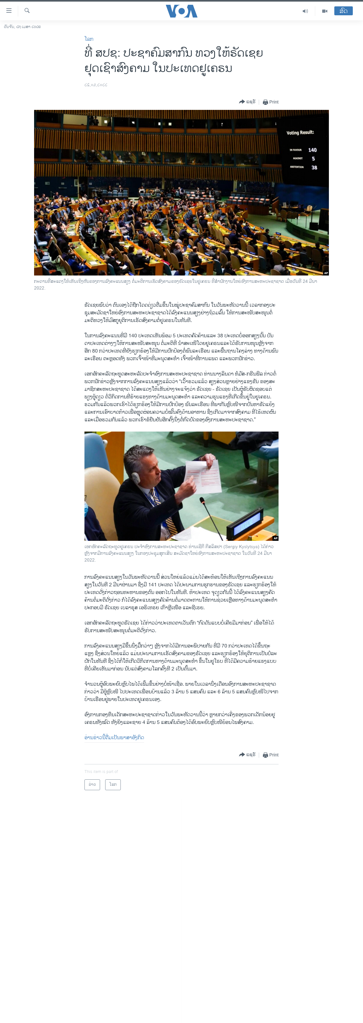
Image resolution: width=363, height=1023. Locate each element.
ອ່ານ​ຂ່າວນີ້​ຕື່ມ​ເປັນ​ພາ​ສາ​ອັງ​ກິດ (114, 737)
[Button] (247, 102)
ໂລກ (88, 39)
